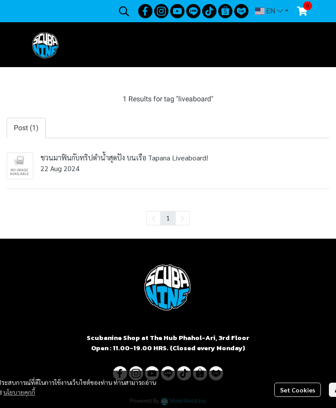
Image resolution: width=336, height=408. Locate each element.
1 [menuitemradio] (168, 218)
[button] (124, 11)
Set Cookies (297, 390)
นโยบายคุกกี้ (19, 392)
